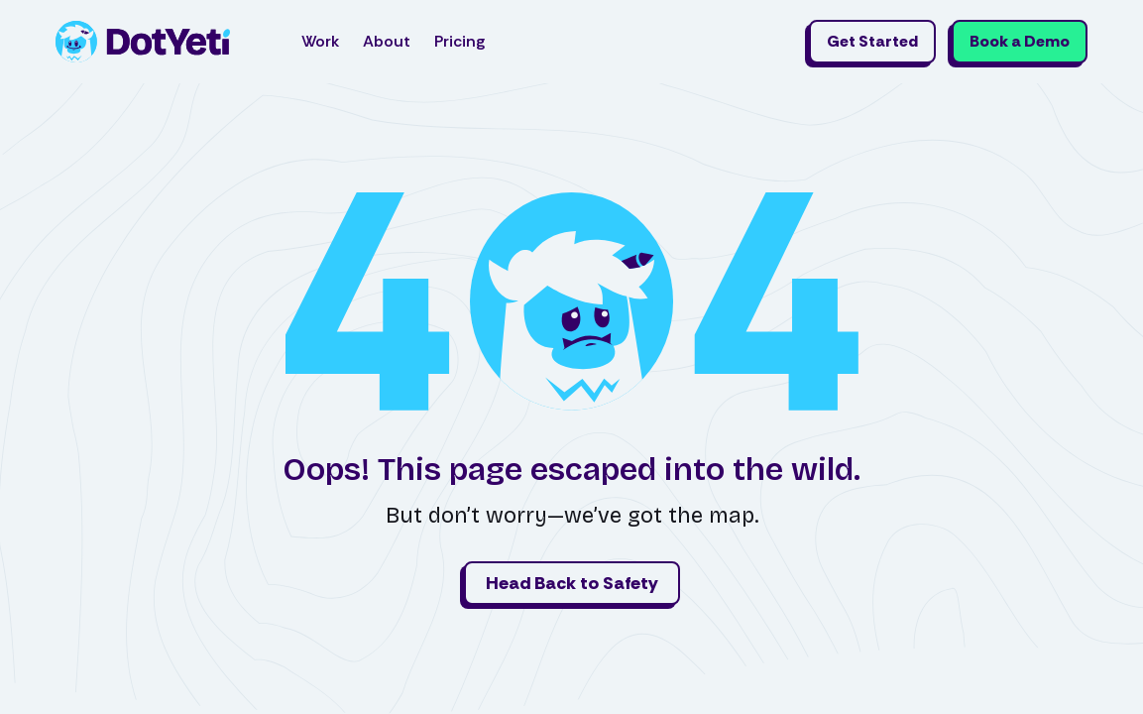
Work (320, 41)
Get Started (872, 41)
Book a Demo (1020, 41)
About (386, 41)
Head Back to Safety (572, 583)
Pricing (459, 41)
